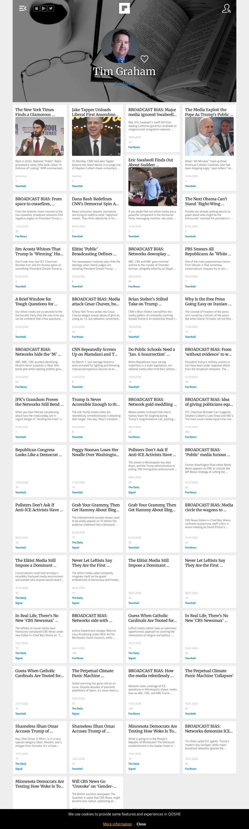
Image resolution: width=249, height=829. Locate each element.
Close (141, 824)
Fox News (124, 83)
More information (117, 824)
